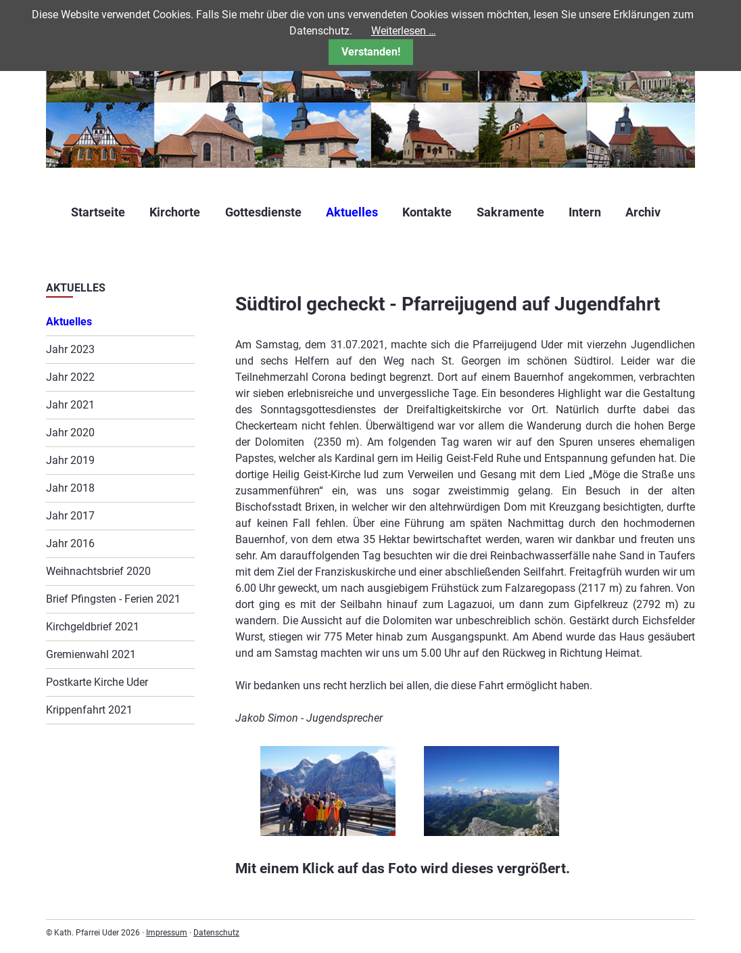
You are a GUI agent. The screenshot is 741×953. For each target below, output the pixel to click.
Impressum (166, 932)
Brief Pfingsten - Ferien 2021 (113, 598)
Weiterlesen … (403, 30)
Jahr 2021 (70, 404)
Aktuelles (352, 212)
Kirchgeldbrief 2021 (92, 626)
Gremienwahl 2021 (91, 654)
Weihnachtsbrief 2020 (98, 571)
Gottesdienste (263, 212)
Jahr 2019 (70, 460)
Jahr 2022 (70, 377)
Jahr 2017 (70, 515)
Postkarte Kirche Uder (97, 682)
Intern (585, 212)
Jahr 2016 (70, 543)
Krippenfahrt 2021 (89, 709)
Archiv (643, 212)
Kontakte (427, 212)
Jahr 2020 (70, 432)
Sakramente (510, 212)
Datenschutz (216, 932)
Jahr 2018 (70, 488)
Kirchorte (174, 212)
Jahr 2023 (70, 349)
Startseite (98, 212)
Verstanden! (370, 51)
